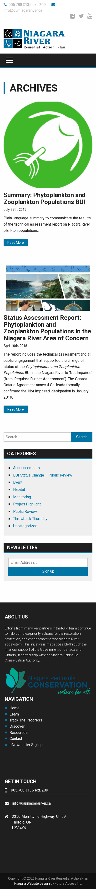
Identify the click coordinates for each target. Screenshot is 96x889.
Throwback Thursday (30, 518)
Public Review (25, 511)
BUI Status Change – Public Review (42, 475)
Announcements (26, 468)
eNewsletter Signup (26, 745)
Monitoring (22, 497)
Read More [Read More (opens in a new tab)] (15, 242)
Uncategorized (25, 526)
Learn (14, 714)
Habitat (19, 489)
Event (17, 482)
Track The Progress (26, 720)
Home (15, 708)
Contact (16, 738)
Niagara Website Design (32, 883)
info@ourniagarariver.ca (31, 803)
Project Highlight (27, 504)
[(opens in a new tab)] (48, 144)
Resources (19, 732)
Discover (17, 726)
